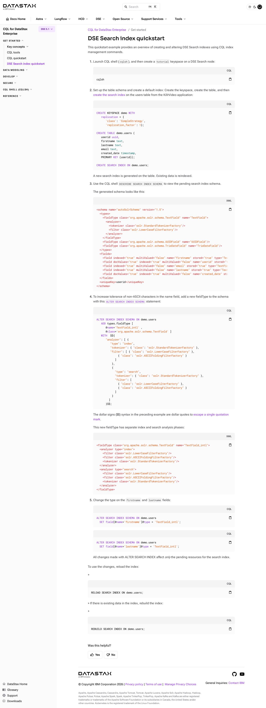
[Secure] (28, 83)
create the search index (109, 95)
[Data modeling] (28, 70)
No (110, 655)
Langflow (63, 19)
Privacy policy (134, 684)
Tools (180, 19)
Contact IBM (236, 683)
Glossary (10, 690)
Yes (95, 655)
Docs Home (15, 19)
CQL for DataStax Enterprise (107, 30)
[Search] (141, 7)
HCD (83, 19)
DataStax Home (14, 684)
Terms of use (153, 684)
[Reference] (28, 96)
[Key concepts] (30, 47)
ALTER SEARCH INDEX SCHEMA (125, 301)
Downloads (12, 701)
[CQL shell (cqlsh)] (28, 89)
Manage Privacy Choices (180, 684)
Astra (41, 19)
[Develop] (28, 76)
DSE (100, 19)
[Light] (249, 7)
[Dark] (254, 7)
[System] (259, 7)
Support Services (154, 19)
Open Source (123, 19)
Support (10, 696)
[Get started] (28, 41)
